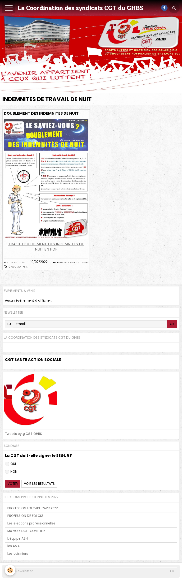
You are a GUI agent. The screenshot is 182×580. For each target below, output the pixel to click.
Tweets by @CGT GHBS (23, 434)
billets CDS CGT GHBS (74, 262)
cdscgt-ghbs (16, 262)
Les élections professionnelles (31, 523)
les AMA (13, 546)
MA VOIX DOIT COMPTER (26, 531)
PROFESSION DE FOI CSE (25, 516)
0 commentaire (18, 266)
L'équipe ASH (17, 538)
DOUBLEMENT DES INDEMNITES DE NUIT (41, 113)
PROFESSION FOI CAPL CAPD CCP (32, 508)
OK (172, 324)
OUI (10, 464)
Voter (13, 483)
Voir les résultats (39, 483)
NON (11, 471)
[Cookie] (10, 570)
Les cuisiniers (17, 553)
